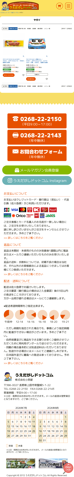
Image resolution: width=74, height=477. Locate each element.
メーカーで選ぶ (10, 12)
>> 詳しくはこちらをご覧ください (23, 237)
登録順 (34, 28)
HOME (2, 12)
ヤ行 (17, 12)
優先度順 (40, 28)
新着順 (29, 28)
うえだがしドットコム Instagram (40, 180)
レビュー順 (47, 28)
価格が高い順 (22, 28)
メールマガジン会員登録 (39, 170)
